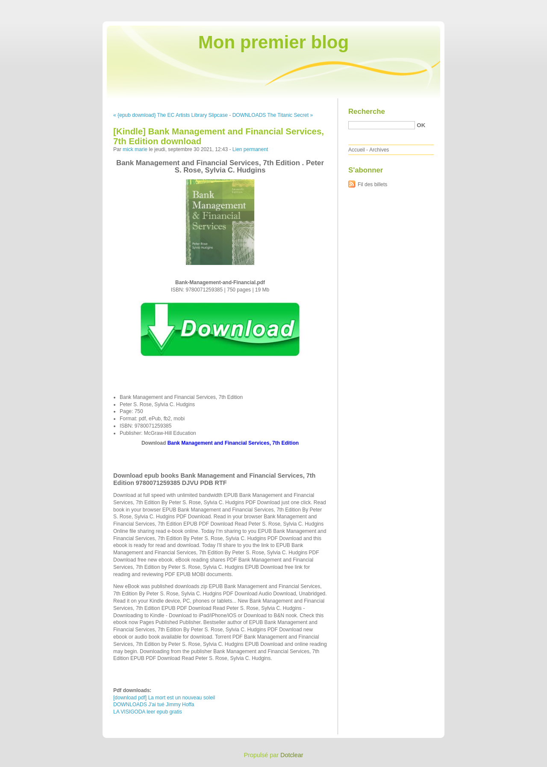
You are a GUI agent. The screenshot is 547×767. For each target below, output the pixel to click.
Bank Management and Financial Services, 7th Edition (233, 443)
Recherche (366, 111)
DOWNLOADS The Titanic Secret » (272, 115)
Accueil (356, 150)
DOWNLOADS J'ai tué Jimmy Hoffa (153, 705)
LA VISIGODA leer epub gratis (147, 712)
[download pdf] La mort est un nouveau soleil (164, 698)
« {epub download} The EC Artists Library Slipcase (170, 115)
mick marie (135, 149)
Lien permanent (250, 149)
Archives (379, 150)
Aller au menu (480, 6)
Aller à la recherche (522, 6)
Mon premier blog (273, 42)
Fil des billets (372, 184)
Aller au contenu (442, 6)
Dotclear (291, 755)
